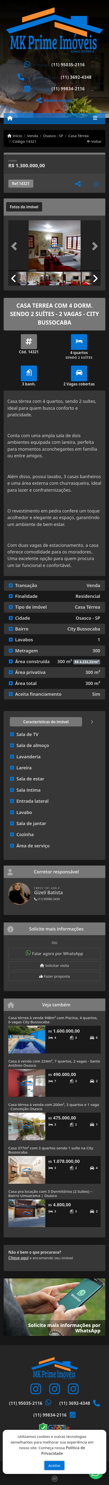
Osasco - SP (53, 135)
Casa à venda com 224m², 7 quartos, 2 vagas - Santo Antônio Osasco (54, 1063)
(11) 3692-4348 (76, 77)
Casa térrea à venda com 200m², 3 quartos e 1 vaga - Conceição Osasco (53, 1106)
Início (14, 135)
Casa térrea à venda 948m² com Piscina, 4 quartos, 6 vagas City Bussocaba (53, 1019)
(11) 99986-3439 (47, 899)
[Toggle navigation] (95, 118)
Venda (32, 135)
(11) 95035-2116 (68, 64)
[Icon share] (35, 1388)
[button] (15, 246)
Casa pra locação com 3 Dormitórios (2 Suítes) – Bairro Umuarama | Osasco (50, 1193)
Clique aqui (18, 1257)
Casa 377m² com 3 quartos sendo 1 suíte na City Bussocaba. (50, 1150)
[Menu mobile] (9, 118)
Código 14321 (24, 141)
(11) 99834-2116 (68, 89)
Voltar (94, 141)
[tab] (24, 206)
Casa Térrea (78, 135)
